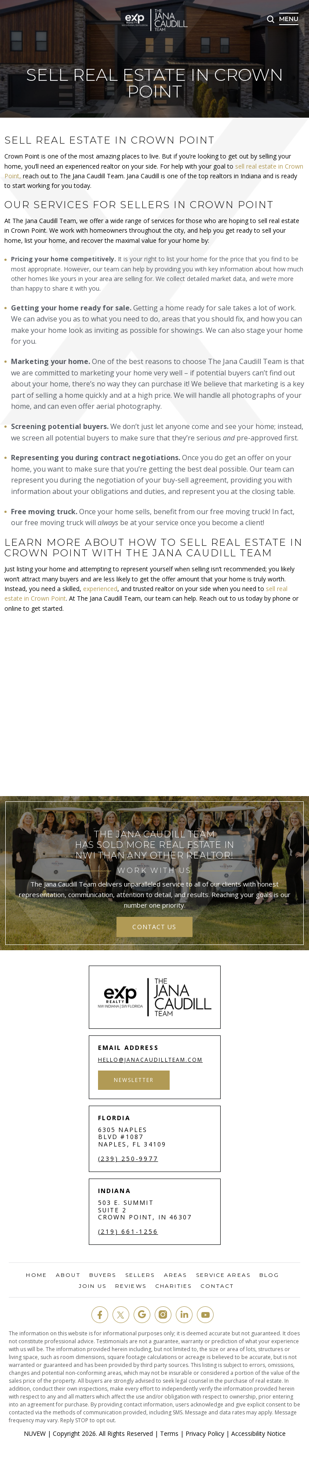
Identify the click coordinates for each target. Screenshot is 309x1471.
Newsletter (134, 1080)
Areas (175, 1275)
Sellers (140, 1275)
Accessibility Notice (258, 1433)
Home (36, 1275)
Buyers (102, 1275)
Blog (269, 1275)
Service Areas (223, 1275)
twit (121, 1314)
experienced (100, 588)
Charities (173, 1286)
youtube (205, 1314)
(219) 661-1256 (128, 1232)
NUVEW (35, 1433)
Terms (169, 1433)
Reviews (130, 1286)
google (142, 1314)
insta (163, 1314)
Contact (217, 1286)
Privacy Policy (204, 1433)
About (68, 1275)
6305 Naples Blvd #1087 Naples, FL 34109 (132, 1137)
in (184, 1314)
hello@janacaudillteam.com (151, 1060)
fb (99, 1314)
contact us (154, 927)
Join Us (92, 1286)
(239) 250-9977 (128, 1159)
